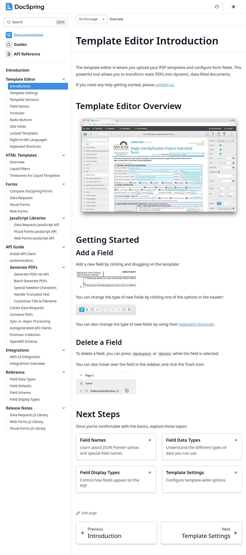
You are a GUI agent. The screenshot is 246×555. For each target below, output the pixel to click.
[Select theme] (233, 7)
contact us (164, 84)
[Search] (36, 22)
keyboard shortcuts (196, 324)
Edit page (86, 513)
